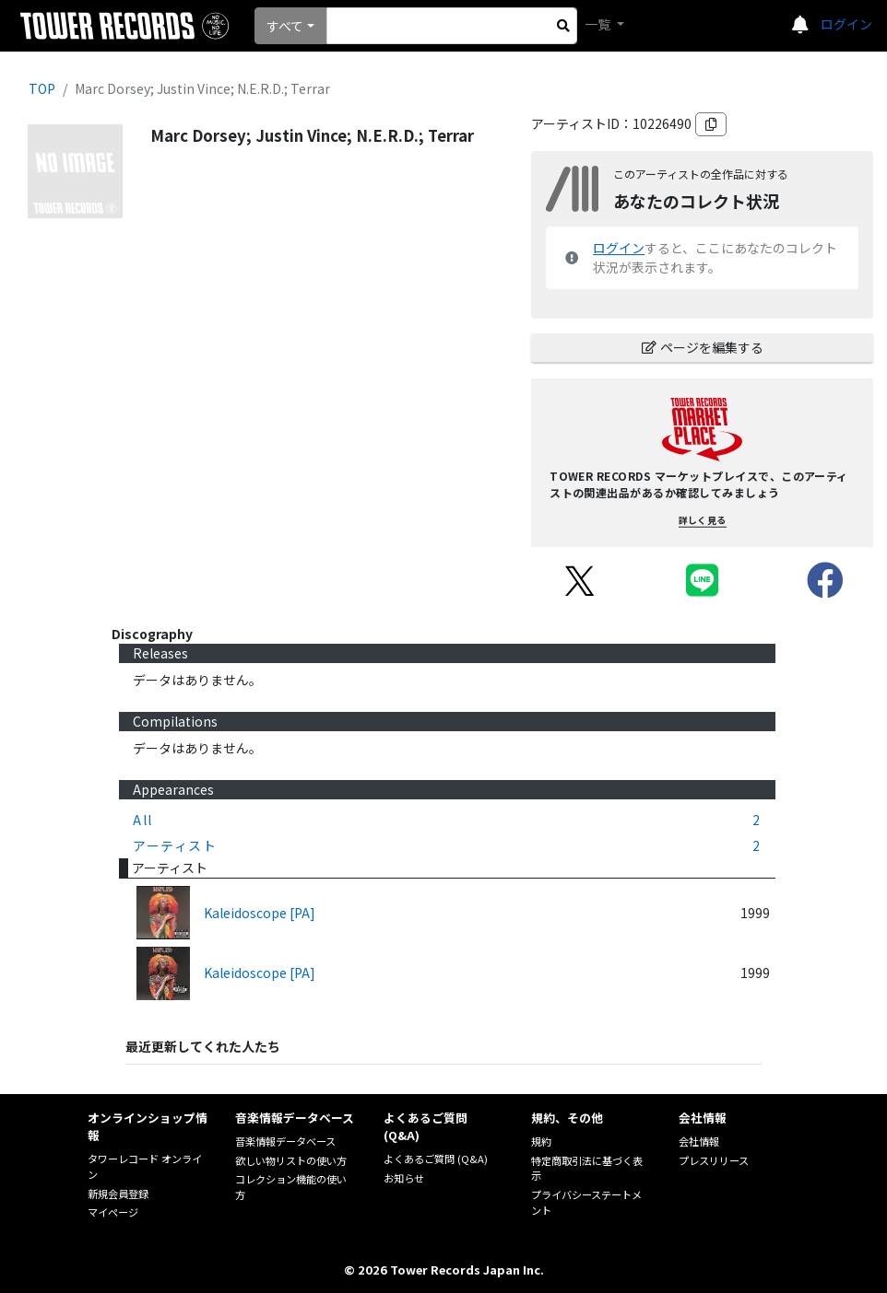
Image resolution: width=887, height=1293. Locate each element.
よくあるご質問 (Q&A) (436, 1158)
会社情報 (699, 1141)
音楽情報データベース (285, 1141)
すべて (284, 26)
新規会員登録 (118, 1193)
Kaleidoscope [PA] (259, 912)
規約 (541, 1141)
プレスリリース (714, 1160)
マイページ (113, 1212)
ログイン (846, 24)
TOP (42, 88)
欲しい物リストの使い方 (291, 1160)
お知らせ (404, 1178)
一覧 (599, 24)
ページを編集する (702, 347)
